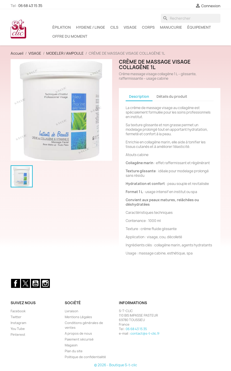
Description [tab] (139, 96)
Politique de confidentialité (85, 357)
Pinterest (18, 334)
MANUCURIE (171, 27)
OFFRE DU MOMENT (69, 36)
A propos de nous (78, 333)
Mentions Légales (78, 317)
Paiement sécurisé (79, 339)
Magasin (71, 345)
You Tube (18, 329)
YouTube (35, 283)
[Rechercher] (190, 18)
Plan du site (74, 351)
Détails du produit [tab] (172, 96)
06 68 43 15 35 (30, 5)
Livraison (71, 311)
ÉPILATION (61, 27)
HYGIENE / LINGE (90, 27)
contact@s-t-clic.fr (145, 333)
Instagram (45, 283)
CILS (114, 27)
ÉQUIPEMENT (199, 27)
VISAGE (130, 27)
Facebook (15, 283)
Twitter (25, 283)
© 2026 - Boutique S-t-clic (115, 365)
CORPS (148, 27)
